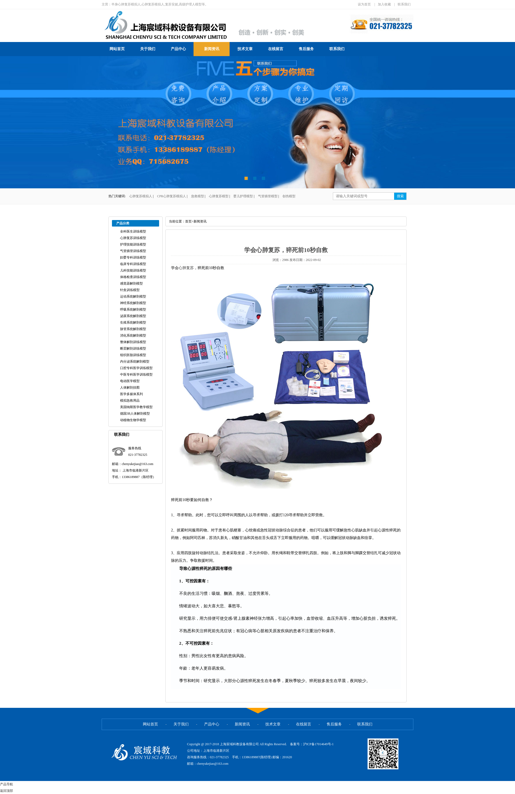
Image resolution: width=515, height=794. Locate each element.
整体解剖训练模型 (133, 342)
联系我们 (404, 4)
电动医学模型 (130, 381)
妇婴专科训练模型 (133, 257)
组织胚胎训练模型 (133, 355)
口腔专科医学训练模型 (136, 368)
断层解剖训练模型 (133, 348)
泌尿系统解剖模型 (133, 316)
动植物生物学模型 (133, 420)
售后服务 (306, 49)
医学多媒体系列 (131, 394)
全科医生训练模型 (133, 231)
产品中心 (178, 49)
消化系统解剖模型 (133, 335)
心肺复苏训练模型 (133, 238)
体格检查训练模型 (133, 277)
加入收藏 (384, 4)
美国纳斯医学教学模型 (136, 407)
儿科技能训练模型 (133, 270)
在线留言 (275, 49)
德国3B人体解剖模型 (135, 413)
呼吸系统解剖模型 (133, 309)
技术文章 (245, 49)
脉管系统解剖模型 (133, 329)
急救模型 (197, 196)
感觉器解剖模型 (131, 283)
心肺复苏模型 (218, 196)
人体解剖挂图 (130, 387)
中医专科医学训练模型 (136, 374)
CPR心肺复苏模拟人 (171, 196)
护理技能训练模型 (133, 244)
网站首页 (117, 49)
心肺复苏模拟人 (140, 196)
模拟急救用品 (130, 400)
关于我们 (147, 49)
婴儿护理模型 (243, 196)
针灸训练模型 (130, 290)
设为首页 (364, 4)
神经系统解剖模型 (133, 303)
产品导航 (6, 784)
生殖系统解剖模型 (133, 322)
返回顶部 (6, 791)
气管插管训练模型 (133, 251)
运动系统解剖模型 (133, 296)
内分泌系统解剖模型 (134, 361)
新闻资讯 (211, 49)
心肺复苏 (186, 268)
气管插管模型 (268, 196)
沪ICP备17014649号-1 (318, 744)
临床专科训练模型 (133, 264)
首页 (188, 221)
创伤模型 (288, 196)
